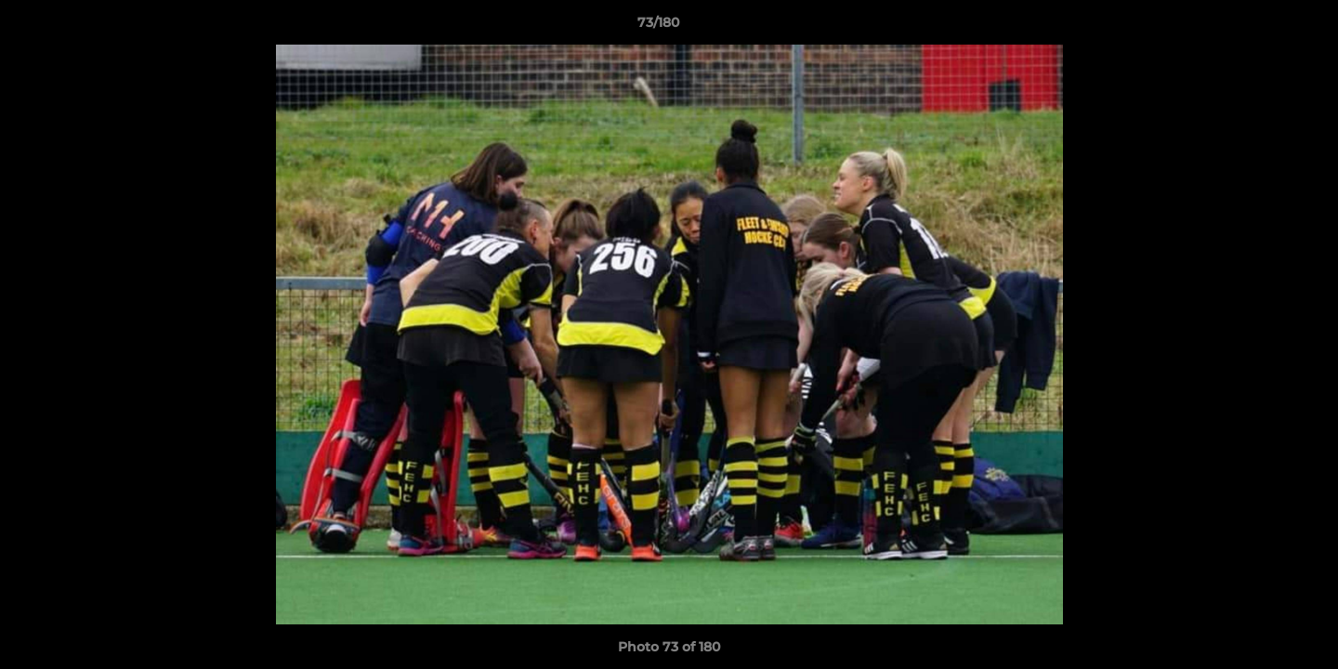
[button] (1260, 27)
